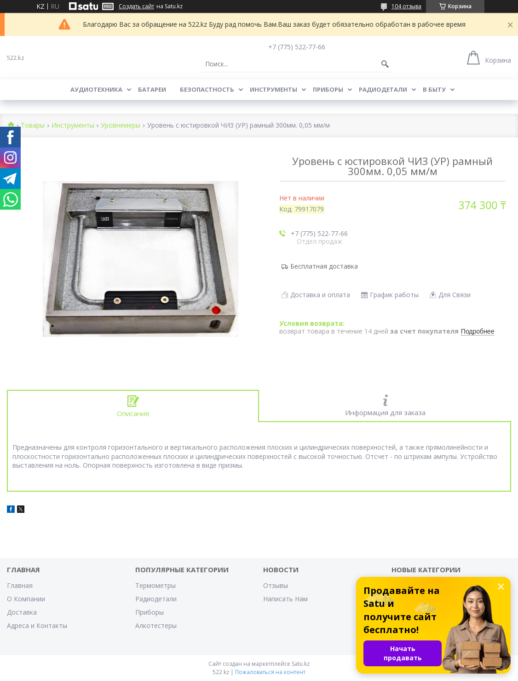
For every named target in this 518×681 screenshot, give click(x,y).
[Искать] (385, 64)
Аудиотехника (96, 89)
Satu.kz (301, 664)
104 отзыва (406, 6)
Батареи (152, 89)
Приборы (328, 89)
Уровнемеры (120, 125)
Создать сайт (136, 6)
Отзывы (275, 585)
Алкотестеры (156, 625)
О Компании (26, 598)
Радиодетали (383, 89)
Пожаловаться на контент (270, 672)
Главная (20, 585)
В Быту (434, 89)
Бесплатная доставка (324, 266)
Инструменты (273, 89)
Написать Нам (285, 598)
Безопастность (207, 89)
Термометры (155, 585)
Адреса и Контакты (37, 625)
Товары (33, 125)
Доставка (22, 612)
